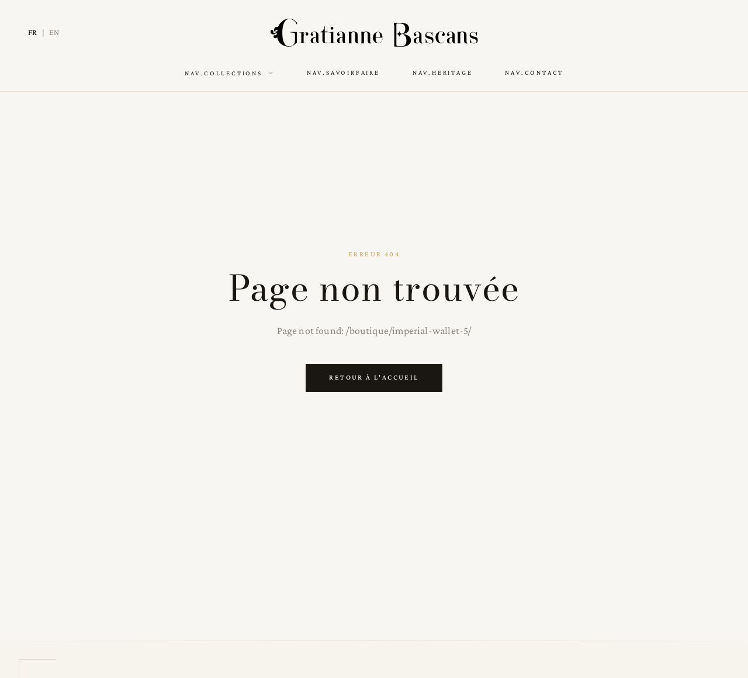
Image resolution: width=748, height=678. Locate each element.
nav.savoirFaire (343, 72)
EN (54, 32)
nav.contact (534, 72)
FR (32, 32)
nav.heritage (443, 72)
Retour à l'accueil (373, 377)
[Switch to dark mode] (712, 33)
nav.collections (229, 73)
